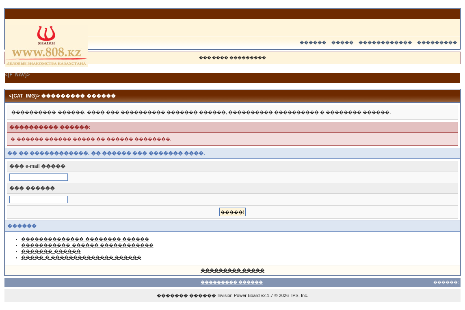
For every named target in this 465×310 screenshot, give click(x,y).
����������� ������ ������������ (87, 245)
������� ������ (50, 251)
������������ (385, 42)
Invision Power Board (238, 295)
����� (342, 42)
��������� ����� (232, 270)
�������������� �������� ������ (85, 238)
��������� (437, 42)
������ (313, 42)
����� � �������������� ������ (81, 257)
